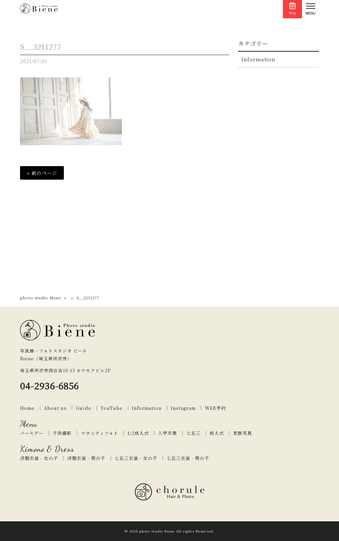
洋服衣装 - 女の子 (39, 458)
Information (258, 59)
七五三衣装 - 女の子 (135, 458)
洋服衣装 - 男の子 (86, 458)
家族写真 (242, 433)
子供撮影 (62, 433)
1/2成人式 (138, 433)
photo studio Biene (40, 297)
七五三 (193, 433)
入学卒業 (167, 433)
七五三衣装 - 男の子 (187, 458)
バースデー (31, 433)
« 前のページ (42, 172)
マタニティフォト (99, 433)
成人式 (217, 433)
